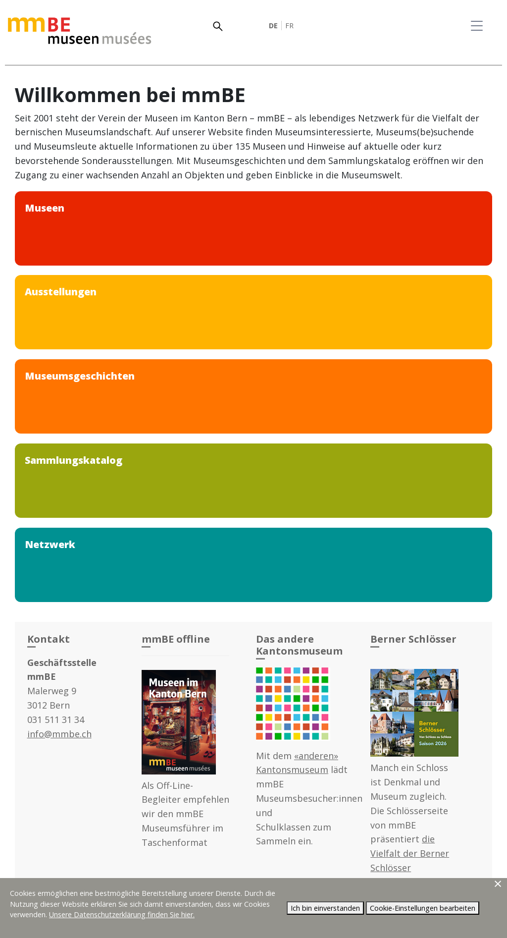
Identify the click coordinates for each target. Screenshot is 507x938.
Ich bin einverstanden (325, 908)
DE (273, 25)
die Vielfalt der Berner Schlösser (409, 853)
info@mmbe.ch (59, 734)
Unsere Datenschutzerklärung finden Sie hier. (122, 914)
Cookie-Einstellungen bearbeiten (422, 908)
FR (289, 25)
